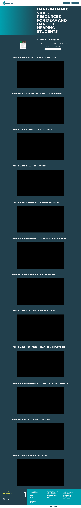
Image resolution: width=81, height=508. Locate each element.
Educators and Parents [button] (52, 491)
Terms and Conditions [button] (17, 505)
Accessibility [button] (29, 505)
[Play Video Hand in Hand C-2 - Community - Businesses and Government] (40, 255)
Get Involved (75, 2)
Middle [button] (48, 497)
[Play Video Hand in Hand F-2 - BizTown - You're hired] (40, 472)
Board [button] (31, 497)
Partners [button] (65, 491)
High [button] (48, 498)
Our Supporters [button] (66, 493)
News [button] (31, 502)
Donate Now (66, 2)
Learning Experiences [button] (52, 495)
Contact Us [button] (5, 498)
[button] (51, 506)
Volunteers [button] (33, 491)
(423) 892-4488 (6, 499)
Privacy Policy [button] (24, 505)
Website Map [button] (35, 505)
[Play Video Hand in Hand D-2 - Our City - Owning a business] (40, 327)
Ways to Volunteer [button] (34, 492)
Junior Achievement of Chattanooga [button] (67, 497)
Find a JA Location (66, 498)
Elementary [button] (49, 496)
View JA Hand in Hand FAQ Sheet (53, 49)
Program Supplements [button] (51, 492)
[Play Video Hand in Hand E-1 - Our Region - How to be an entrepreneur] (40, 364)
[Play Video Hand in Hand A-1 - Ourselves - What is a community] (40, 74)
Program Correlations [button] (51, 493)
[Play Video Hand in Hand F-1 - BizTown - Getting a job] (40, 436)
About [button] (31, 495)
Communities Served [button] (34, 498)
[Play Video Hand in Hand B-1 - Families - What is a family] (40, 146)
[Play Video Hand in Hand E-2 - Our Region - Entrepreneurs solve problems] (40, 400)
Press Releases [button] (33, 501)
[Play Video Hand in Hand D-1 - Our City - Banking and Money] (40, 291)
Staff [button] (31, 496)
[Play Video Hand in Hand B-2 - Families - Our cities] (40, 183)
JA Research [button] (32, 500)
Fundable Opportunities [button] (68, 492)
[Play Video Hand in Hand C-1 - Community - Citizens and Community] (40, 219)
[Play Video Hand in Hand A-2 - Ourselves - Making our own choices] (40, 110)
